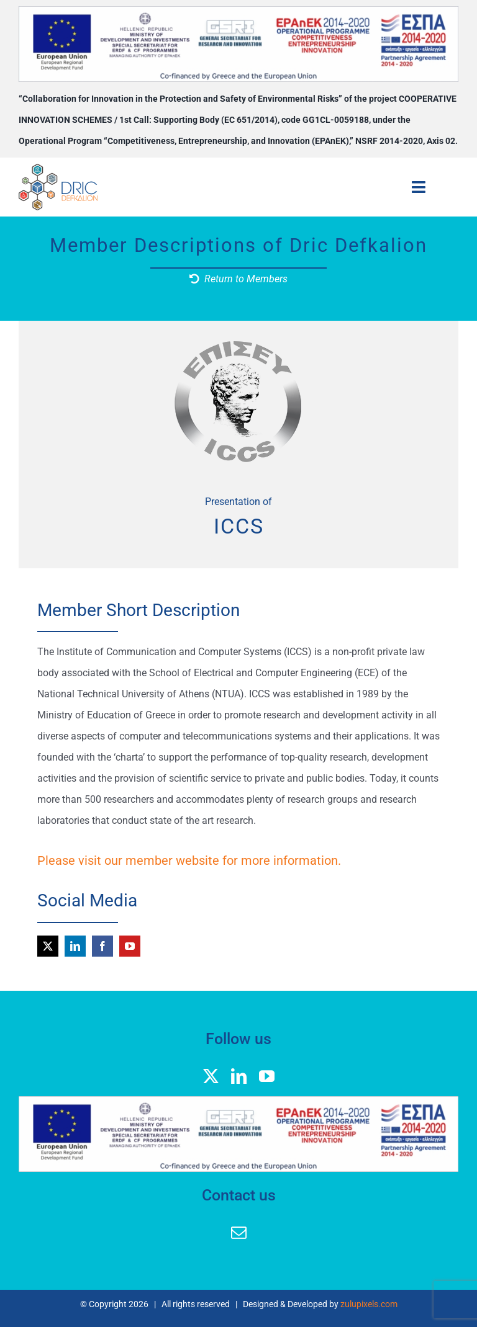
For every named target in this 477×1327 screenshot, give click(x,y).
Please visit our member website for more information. (189, 860)
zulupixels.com (369, 1304)
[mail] (239, 1232)
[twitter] (47, 946)
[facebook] (102, 946)
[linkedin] (75, 946)
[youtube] (129, 946)
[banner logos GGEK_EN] (238, 11)
